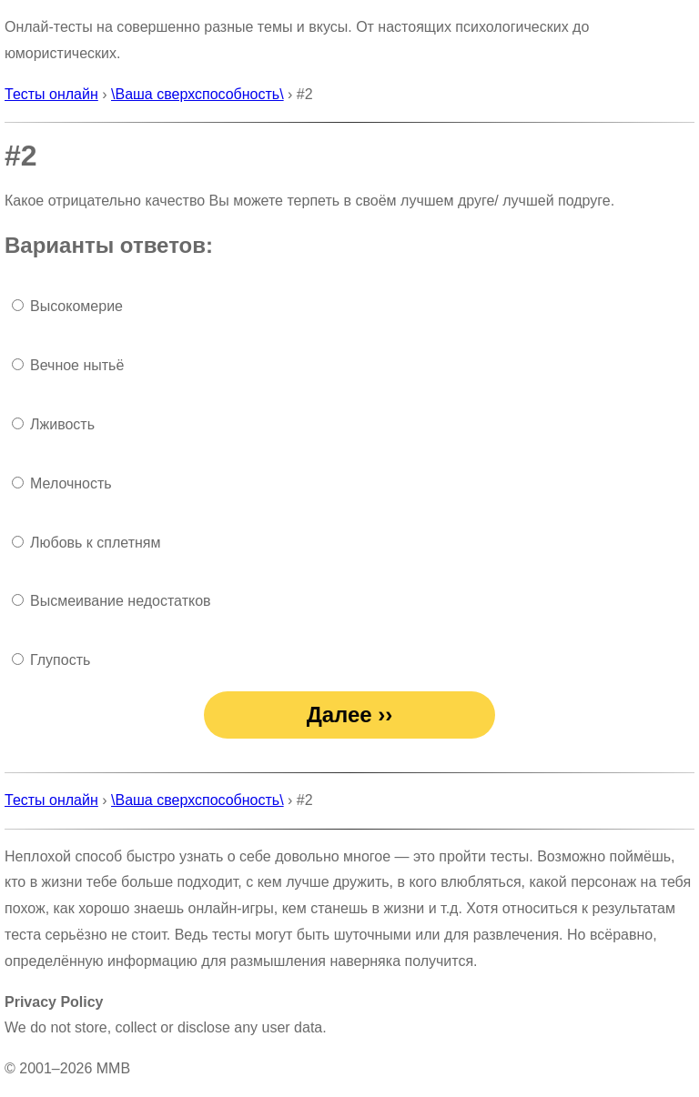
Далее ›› (350, 714)
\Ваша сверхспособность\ (197, 94)
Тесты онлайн (51, 94)
